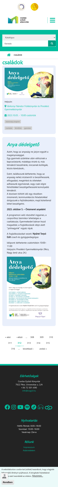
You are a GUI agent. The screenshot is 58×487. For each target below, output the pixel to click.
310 (51, 337)
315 (48, 342)
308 (32, 337)
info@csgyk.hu (29, 390)
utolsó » (43, 348)
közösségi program (13, 122)
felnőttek (18, 128)
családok (9, 128)
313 (29, 342)
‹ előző (19, 337)
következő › (28, 348)
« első (8, 337)
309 (42, 337)
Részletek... (37, 476)
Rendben (8, 482)
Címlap (9, 55)
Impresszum (29, 447)
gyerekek (27, 128)
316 (13, 348)
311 (10, 342)
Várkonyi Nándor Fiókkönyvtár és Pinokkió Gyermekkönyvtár (27, 108)
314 (38, 342)
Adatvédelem (29, 450)
